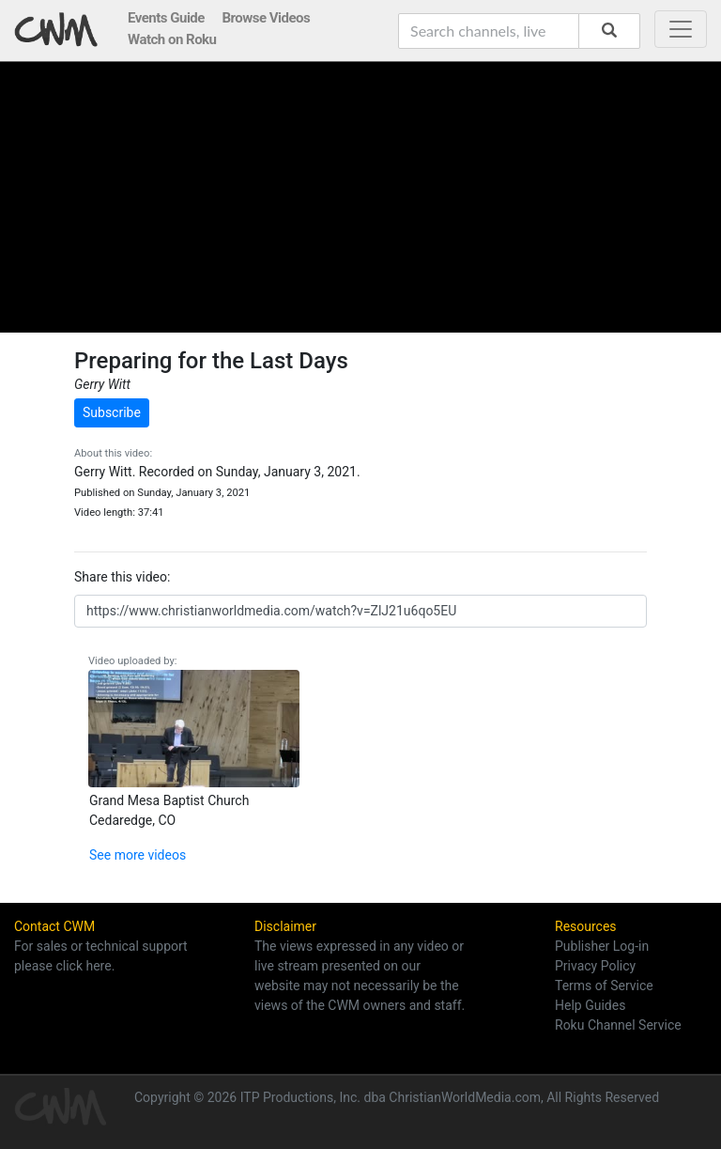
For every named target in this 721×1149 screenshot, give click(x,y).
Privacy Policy (595, 965)
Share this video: (122, 576)
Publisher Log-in (602, 946)
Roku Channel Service (618, 1025)
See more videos (137, 854)
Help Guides (590, 1005)
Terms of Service (604, 985)
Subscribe (112, 412)
